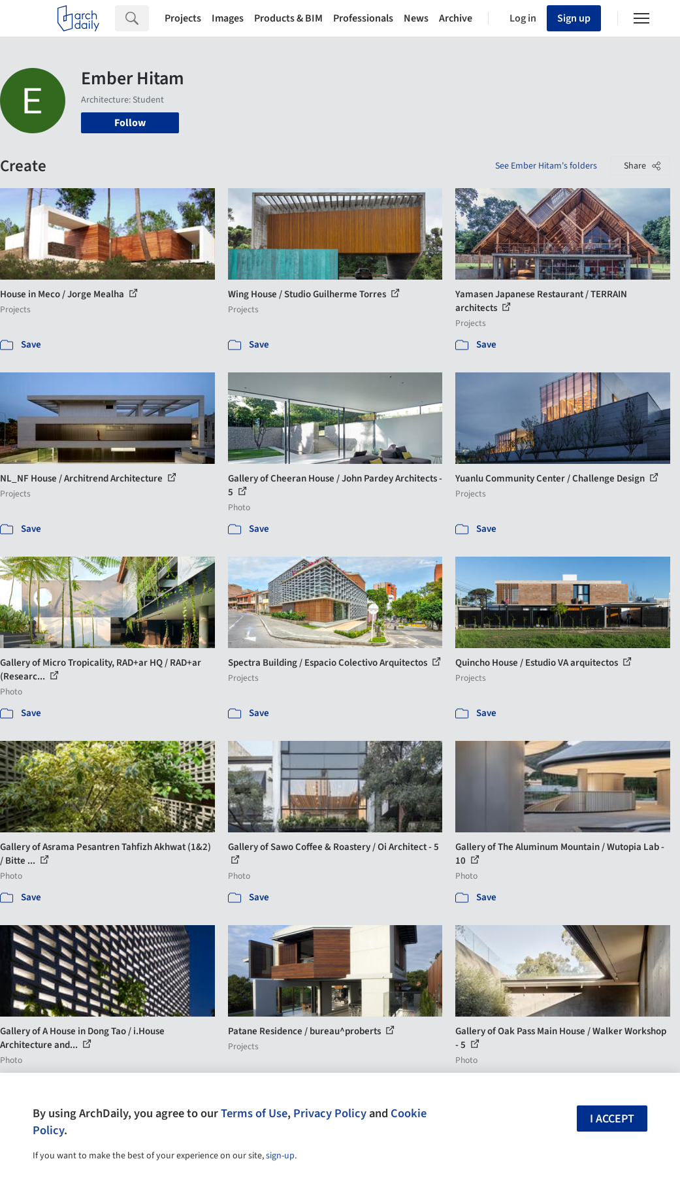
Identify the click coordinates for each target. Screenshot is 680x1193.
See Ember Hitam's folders (546, 166)
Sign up (574, 18)
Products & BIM (288, 18)
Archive (455, 18)
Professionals (363, 18)
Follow (130, 123)
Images (228, 18)
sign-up (280, 1155)
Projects (183, 18)
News (416, 18)
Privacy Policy (329, 1113)
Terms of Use (254, 1113)
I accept (612, 1119)
